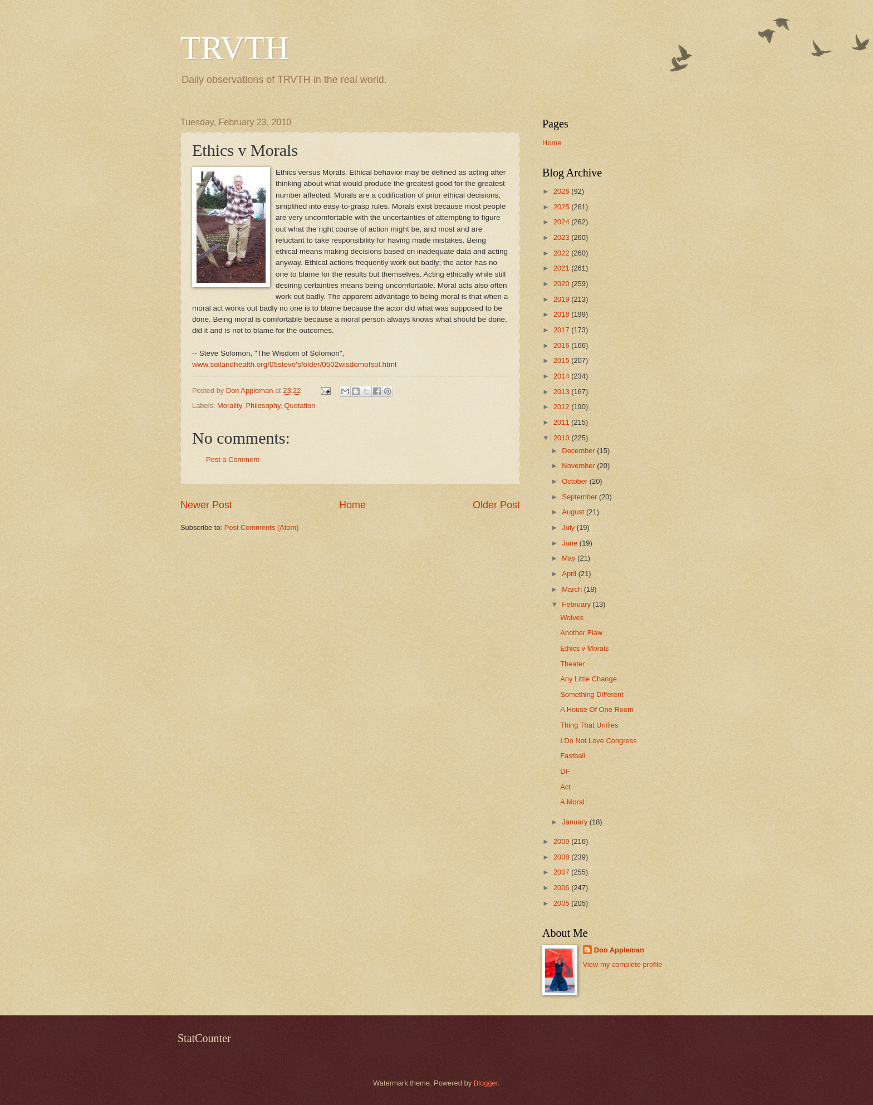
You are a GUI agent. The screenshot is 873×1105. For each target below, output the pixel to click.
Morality (229, 405)
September (580, 497)
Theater (572, 664)
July (569, 527)
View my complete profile (623, 964)
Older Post (496, 504)
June (571, 543)
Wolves (571, 617)
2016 (562, 345)
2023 (562, 237)
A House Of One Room (597, 709)
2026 (562, 191)
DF (565, 771)
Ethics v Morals (584, 648)
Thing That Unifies (589, 725)
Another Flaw (581, 632)
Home (352, 504)
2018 (562, 314)
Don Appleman (619, 950)
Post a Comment (232, 459)
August (574, 512)
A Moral (572, 802)
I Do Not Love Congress (598, 740)
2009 (562, 841)
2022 (562, 253)
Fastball (572, 756)
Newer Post (206, 504)
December (579, 450)
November (579, 465)
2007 (562, 872)
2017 (562, 330)
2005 (562, 903)
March (572, 589)
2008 (562, 857)
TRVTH (234, 48)
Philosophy (263, 405)
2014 (562, 376)
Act (565, 787)
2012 (562, 406)
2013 (562, 391)
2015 (562, 360)
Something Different (592, 694)
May (569, 558)
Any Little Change (588, 679)
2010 (562, 438)
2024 (562, 222)
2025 (562, 207)
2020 (562, 283)
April (570, 573)
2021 (562, 268)
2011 (562, 422)
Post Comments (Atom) (261, 527)
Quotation (300, 405)
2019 (562, 299)
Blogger (486, 1083)
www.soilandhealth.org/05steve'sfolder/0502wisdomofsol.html (294, 364)
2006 (562, 887)
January (575, 822)
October (575, 481)
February (577, 604)
